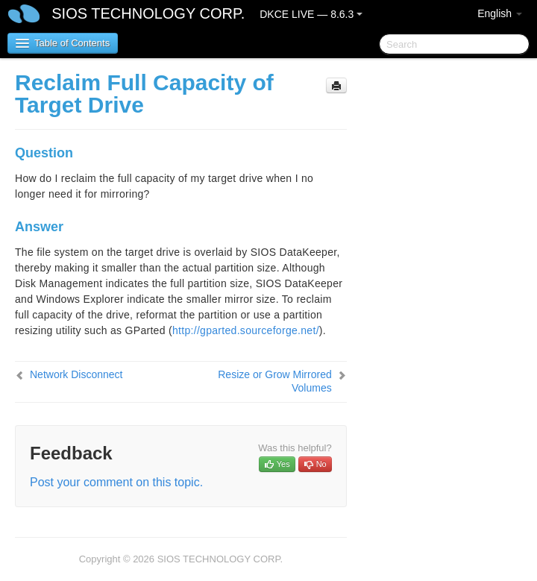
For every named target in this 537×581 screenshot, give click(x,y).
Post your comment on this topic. (116, 482)
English (499, 13)
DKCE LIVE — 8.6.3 (311, 14)
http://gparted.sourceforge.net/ (245, 330)
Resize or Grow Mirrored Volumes (274, 381)
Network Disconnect (76, 374)
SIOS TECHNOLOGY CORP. (148, 13)
